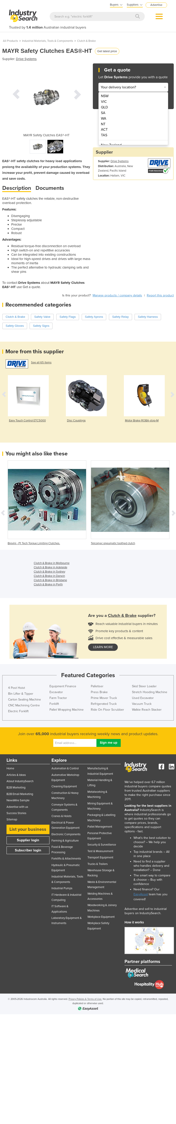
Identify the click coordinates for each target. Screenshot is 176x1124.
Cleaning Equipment (64, 786)
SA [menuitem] (103, 113)
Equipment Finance (62, 686)
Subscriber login (28, 850)
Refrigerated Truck (104, 704)
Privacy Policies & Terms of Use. (85, 999)
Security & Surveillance (101, 844)
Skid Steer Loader (144, 686)
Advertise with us (17, 807)
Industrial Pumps (61, 888)
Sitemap (12, 819)
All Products (10, 41)
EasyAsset (141, 894)
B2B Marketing (16, 787)
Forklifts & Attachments (66, 858)
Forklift (54, 704)
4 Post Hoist (16, 688)
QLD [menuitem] (104, 107)
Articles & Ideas (16, 775)
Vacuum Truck (141, 704)
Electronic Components (65, 834)
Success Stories (16, 813)
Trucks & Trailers (97, 864)
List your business (27, 829)
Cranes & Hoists (61, 816)
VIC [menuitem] (104, 101)
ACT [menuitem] (104, 129)
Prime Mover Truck (104, 698)
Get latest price (107, 51)
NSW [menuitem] (105, 96)
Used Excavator (143, 698)
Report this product (160, 295)
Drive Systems (26, 59)
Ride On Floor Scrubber (107, 710)
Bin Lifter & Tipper (20, 694)
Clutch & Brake (86, 41)
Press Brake (99, 692)
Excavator (56, 692)
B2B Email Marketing (20, 794)
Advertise (156, 5)
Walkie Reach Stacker (147, 710)
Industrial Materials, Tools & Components (47, 41)
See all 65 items (41, 362)
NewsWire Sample (18, 800)
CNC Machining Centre (24, 705)
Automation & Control (65, 768)
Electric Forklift (18, 711)
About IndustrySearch (20, 781)
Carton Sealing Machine (24, 699)
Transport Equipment (100, 857)
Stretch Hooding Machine (149, 692)
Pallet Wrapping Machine (66, 710)
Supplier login (28, 840)
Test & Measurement (100, 851)
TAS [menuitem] (104, 135)
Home (10, 768)
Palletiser (97, 686)
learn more (103, 647)
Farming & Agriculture (65, 840)
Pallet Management (99, 826)
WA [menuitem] (103, 118)
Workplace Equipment (101, 917)
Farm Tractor (58, 698)
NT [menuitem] (103, 124)
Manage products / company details (117, 295)
